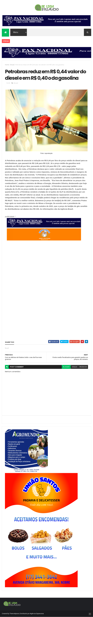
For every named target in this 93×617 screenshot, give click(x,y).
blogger (66, 367)
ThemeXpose (14, 613)
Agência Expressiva (37, 613)
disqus (74, 367)
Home (7, 65)
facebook (83, 367)
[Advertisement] (43, 290)
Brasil (12, 65)
